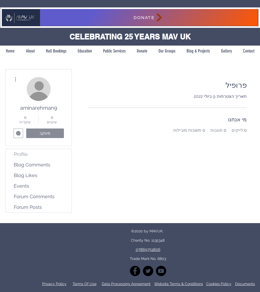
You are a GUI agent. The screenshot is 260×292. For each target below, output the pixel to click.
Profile (21, 154)
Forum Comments (34, 196)
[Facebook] (135, 271)
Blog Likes (25, 175)
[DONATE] (149, 17)
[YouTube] (161, 271)
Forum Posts (28, 207)
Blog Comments (32, 164)
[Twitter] (148, 271)
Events (21, 186)
